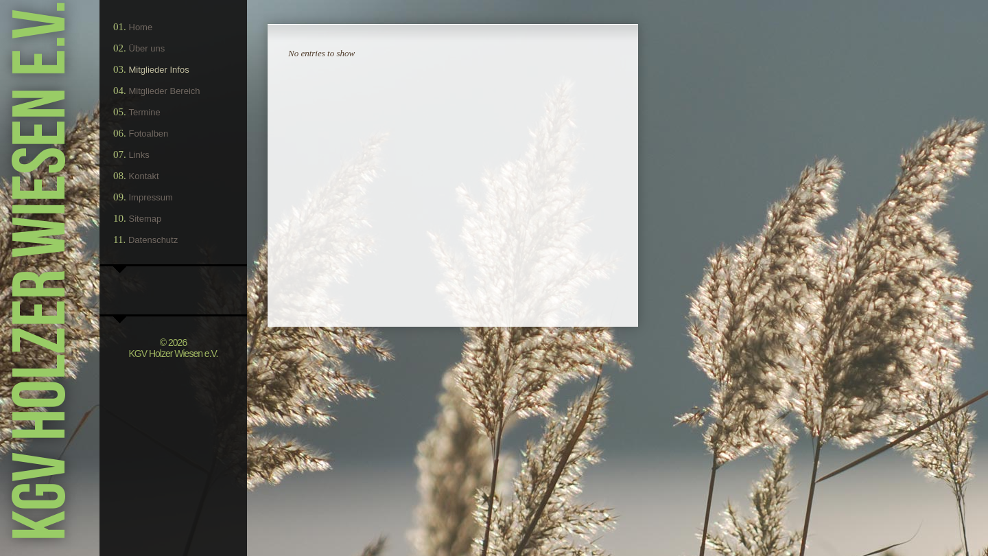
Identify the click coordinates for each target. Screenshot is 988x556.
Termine (145, 112)
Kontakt (144, 176)
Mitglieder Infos (159, 70)
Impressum (151, 197)
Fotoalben (149, 133)
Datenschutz (153, 240)
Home (141, 27)
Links (139, 155)
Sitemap (145, 218)
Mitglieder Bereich (164, 91)
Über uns (147, 48)
